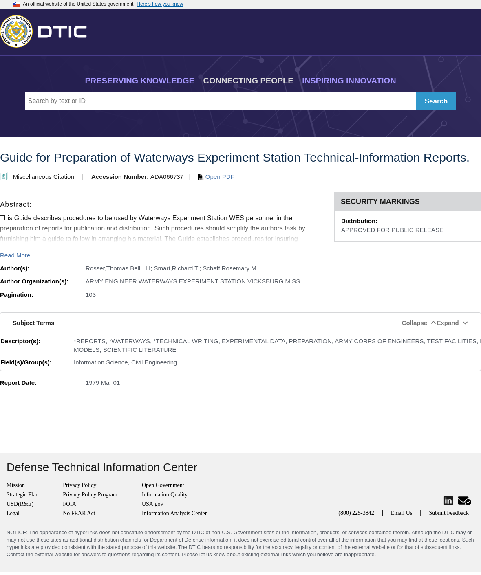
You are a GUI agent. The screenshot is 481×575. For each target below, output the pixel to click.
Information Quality (165, 495)
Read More (15, 255)
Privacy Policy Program (90, 495)
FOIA (69, 504)
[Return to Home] (47, 29)
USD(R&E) (20, 504)
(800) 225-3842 (356, 513)
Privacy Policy (79, 485)
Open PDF (216, 176)
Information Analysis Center (174, 513)
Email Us (402, 513)
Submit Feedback (449, 513)
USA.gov (152, 504)
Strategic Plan (22, 495)
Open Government (163, 485)
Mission (16, 485)
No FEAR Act (79, 513)
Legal (13, 513)
